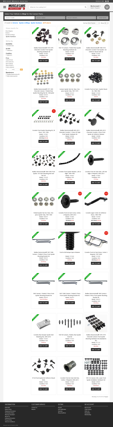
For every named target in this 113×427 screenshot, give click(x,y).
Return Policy (8, 409)
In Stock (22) (10, 45)
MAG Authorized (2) (11, 76)
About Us (7, 416)
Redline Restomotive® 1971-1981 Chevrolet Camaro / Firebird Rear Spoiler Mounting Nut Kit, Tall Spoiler (43, 91)
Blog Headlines (62, 413)
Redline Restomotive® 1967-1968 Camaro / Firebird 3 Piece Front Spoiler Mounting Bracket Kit (43, 254)
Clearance (9, 50)
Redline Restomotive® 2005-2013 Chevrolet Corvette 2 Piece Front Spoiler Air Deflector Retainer (96, 132)
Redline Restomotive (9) (12, 74)
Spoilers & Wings (24, 23)
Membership (88, 414)
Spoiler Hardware (36, 23)
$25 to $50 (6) (9, 63)
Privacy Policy (8, 420)
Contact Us (15, 1)
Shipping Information (10, 411)
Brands (60, 407)
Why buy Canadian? (10, 414)
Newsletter (87, 413)
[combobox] (20, 17)
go (21, 69)
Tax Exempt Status (9, 413)
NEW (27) (9, 55)
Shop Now (102, 18)
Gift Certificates (62, 409)
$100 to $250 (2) (10, 67)
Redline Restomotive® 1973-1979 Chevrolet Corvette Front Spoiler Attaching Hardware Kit (43, 50)
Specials (60, 411)
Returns (33, 409)
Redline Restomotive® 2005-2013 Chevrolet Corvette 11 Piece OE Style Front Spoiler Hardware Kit (69, 132)
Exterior (15, 23)
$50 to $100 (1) (9, 65)
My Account (88, 407)
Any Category (9, 31)
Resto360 (7, 407)
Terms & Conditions (10, 421)
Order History (88, 409)
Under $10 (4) (9, 60)
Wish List (87, 411)
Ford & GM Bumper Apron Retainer (70, 252)
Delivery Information (10, 418)
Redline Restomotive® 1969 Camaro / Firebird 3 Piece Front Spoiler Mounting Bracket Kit (96, 295)
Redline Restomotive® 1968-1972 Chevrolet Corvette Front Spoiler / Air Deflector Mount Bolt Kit (96, 50)
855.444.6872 (7, 1)
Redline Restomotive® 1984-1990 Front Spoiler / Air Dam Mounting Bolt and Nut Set (43, 173)
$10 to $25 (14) (9, 61)
